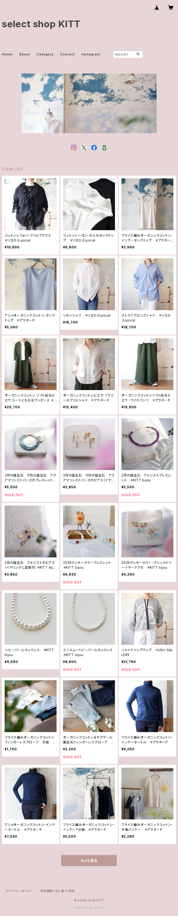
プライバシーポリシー (19, 891)
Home (7, 54)
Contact (67, 54)
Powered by (89, 907)
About (24, 54)
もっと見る (89, 860)
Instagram (90, 54)
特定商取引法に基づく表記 (57, 891)
